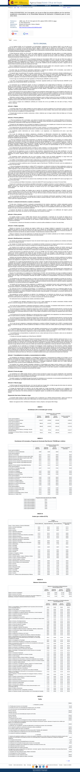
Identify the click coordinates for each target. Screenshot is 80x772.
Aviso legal (29, 764)
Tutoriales (60, 764)
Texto (10, 40)
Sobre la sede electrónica (17, 764)
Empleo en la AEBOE (67, 764)
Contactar (10, 764)
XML (27, 33)
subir (69, 760)
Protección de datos (41, 764)
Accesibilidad (34, 764)
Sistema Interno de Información (52, 764)
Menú (61, 5)
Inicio (15, 7)
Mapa (25, 764)
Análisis (15, 40)
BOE (18, 7)
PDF (15, 33)
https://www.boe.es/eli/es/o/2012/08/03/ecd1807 (30, 27)
